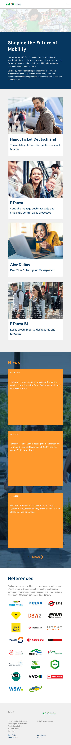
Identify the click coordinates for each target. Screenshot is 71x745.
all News (35, 557)
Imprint (39, 738)
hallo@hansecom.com (45, 721)
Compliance (41, 735)
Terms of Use (12, 738)
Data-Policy (12, 735)
